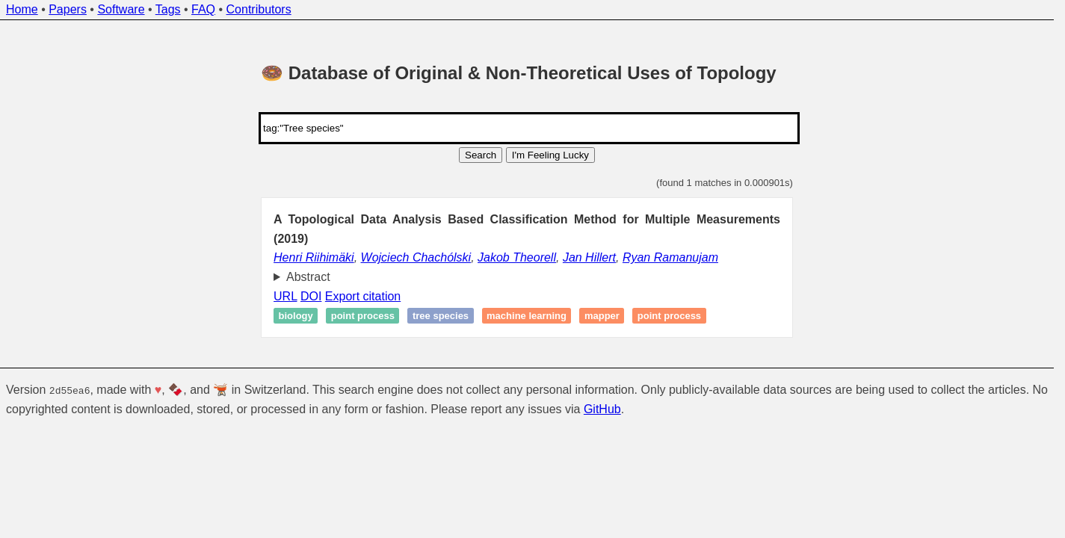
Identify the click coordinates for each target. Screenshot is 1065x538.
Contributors (258, 9)
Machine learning (527, 315)
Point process (363, 315)
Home (22, 9)
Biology (296, 315)
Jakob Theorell (517, 257)
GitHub (602, 408)
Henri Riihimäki (314, 257)
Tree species (441, 315)
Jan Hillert (589, 257)
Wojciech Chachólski (416, 257)
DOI (310, 296)
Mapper (602, 315)
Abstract (308, 276)
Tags (168, 9)
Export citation (363, 296)
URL (285, 296)
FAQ (203, 9)
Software (120, 9)
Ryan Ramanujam (670, 257)
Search (480, 155)
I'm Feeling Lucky (550, 155)
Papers (68, 9)
